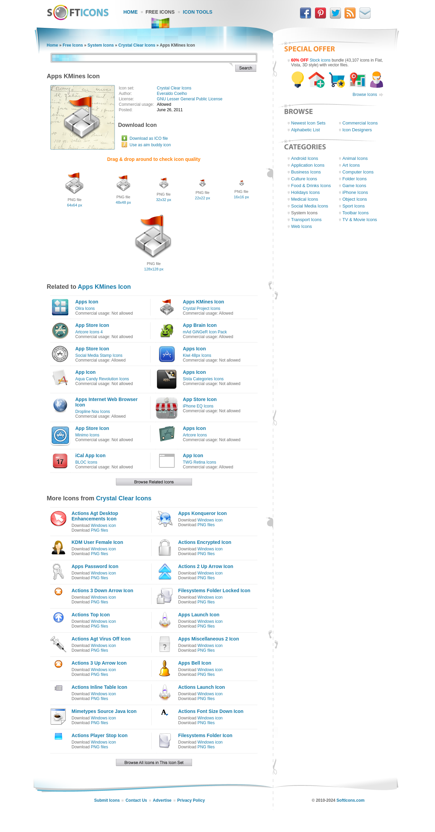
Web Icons (301, 226)
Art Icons (351, 165)
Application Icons (308, 165)
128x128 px (153, 269)
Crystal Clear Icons (136, 45)
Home (130, 12)
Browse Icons (364, 94)
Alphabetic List (305, 129)
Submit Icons (107, 800)
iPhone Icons (355, 192)
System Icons (101, 45)
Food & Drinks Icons (311, 185)
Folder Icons (355, 178)
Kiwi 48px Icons (197, 355)
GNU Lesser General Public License (190, 99)
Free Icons (160, 12)
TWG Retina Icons (199, 462)
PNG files (99, 530)
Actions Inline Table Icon (99, 687)
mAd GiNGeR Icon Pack (205, 332)
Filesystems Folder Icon (205, 735)
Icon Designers (357, 129)
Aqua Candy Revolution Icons (102, 379)
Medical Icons (304, 199)
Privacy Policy (191, 800)
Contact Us (136, 800)
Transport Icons (306, 219)
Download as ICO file (148, 138)
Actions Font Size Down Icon (210, 711)
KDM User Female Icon (97, 542)
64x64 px (74, 205)
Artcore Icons (195, 435)
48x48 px (123, 202)
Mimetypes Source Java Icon (104, 711)
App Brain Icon (200, 325)
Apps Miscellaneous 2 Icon (208, 639)
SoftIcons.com (350, 800)
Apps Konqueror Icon (202, 513)
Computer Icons (358, 171)
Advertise (162, 800)
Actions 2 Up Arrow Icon (205, 566)
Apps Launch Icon (198, 614)
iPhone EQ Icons (198, 406)
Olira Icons (85, 308)
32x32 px (163, 200)
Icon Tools (197, 12)
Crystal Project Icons (201, 308)
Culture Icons (304, 178)
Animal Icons (355, 158)
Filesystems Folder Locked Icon (214, 590)
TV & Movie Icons (360, 219)
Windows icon (103, 525)
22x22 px (202, 198)
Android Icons (304, 158)
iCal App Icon (90, 455)
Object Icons (355, 199)
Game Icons (354, 185)
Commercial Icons (360, 123)
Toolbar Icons (356, 212)
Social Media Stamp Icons (99, 355)
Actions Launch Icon (201, 687)
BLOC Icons (86, 462)
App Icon (85, 372)
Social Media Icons (309, 206)
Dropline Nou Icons (92, 411)
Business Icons (306, 171)
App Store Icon (92, 325)
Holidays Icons (305, 192)
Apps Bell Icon (194, 663)
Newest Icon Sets (308, 123)
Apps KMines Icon (104, 286)
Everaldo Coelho (172, 93)
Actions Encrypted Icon (204, 542)
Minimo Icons (87, 435)
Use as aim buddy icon (150, 145)
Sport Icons (354, 206)
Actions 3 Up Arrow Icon (99, 663)
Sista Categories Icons (203, 379)
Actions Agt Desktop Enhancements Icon (95, 516)
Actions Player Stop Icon (100, 735)
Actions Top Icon (91, 614)
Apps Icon (87, 301)
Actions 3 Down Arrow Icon (103, 590)
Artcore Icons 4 (89, 332)
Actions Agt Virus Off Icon (101, 639)
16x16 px (241, 197)
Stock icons (320, 60)
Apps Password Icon (95, 566)
